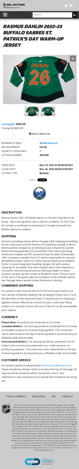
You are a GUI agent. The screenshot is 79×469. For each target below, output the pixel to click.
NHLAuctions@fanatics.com (56, 365)
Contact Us (67, 396)
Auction (44, 173)
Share (32, 179)
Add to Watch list (39, 133)
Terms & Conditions (15, 396)
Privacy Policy (38, 396)
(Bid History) (50, 143)
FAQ (53, 396)
